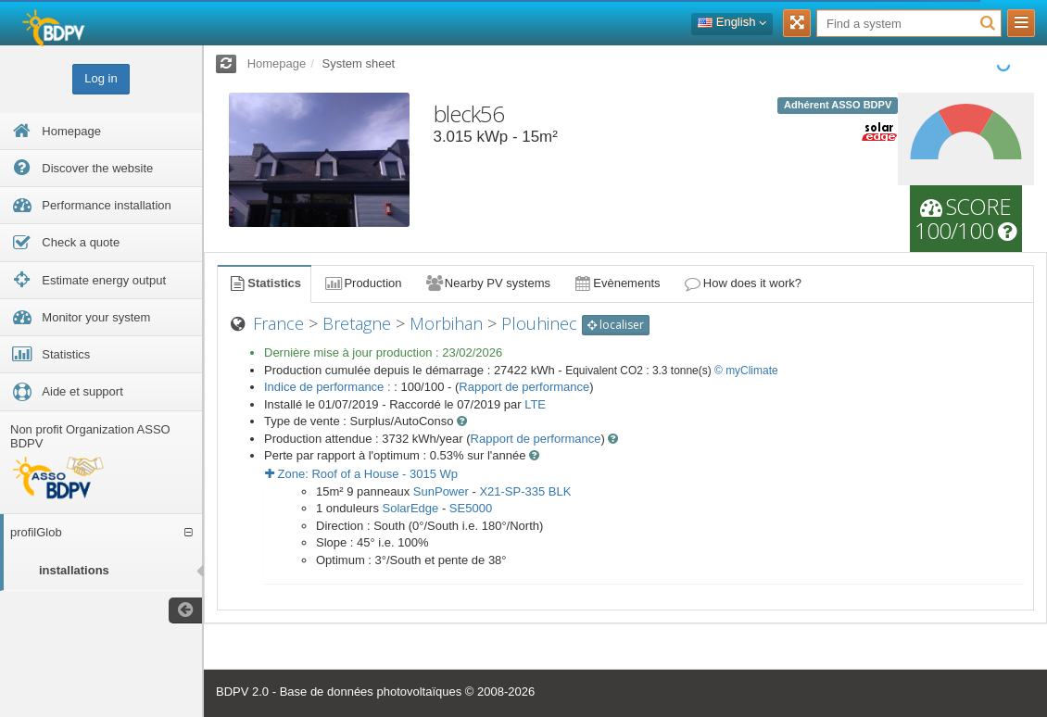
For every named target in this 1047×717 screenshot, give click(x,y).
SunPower (441, 491)
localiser (615, 325)
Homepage (277, 63)
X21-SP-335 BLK (525, 491)
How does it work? (742, 283)
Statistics (264, 283)
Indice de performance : (329, 387)
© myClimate (746, 370)
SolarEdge (411, 508)
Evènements (617, 283)
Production (362, 283)
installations (74, 570)
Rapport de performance (524, 387)
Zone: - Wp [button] (361, 474)
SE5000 (470, 508)
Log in (100, 78)
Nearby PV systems (487, 283)
